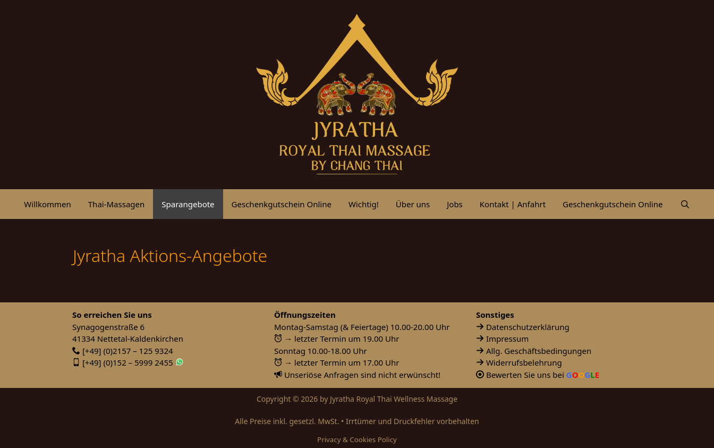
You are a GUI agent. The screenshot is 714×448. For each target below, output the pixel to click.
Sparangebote (188, 204)
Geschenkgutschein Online (282, 204)
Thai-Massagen (116, 204)
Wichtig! (363, 204)
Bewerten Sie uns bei (542, 374)
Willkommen (47, 204)
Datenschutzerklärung (528, 327)
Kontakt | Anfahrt (513, 204)
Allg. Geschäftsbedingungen (538, 350)
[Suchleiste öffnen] (684, 204)
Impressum (507, 338)
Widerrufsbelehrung (524, 362)
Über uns (413, 204)
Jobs (455, 204)
